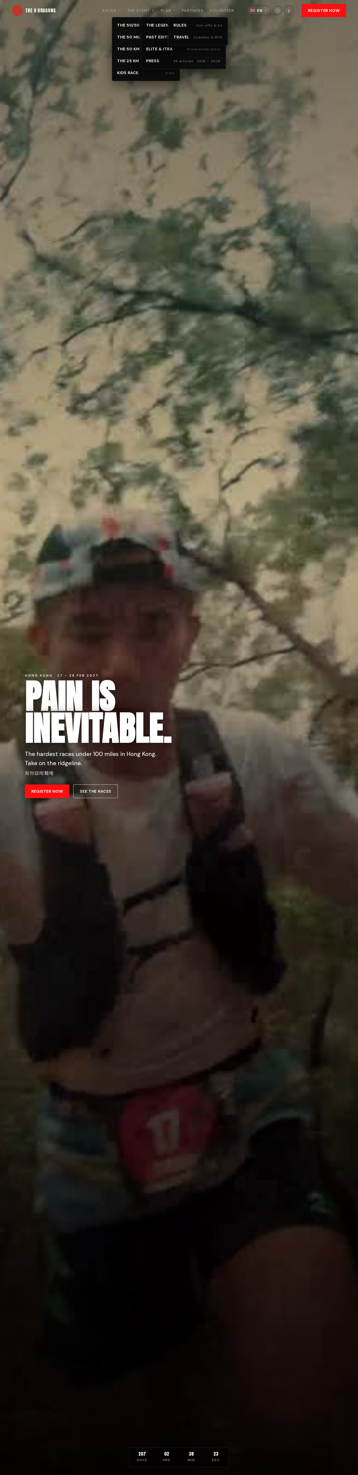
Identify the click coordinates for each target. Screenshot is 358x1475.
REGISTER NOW (324, 10)
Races (111, 10)
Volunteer (221, 10)
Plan (168, 10)
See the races (95, 791)
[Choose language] (259, 10)
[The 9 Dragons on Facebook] (289, 10)
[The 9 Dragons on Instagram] (277, 10)
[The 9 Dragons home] (34, 10)
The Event (141, 10)
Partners (192, 10)
